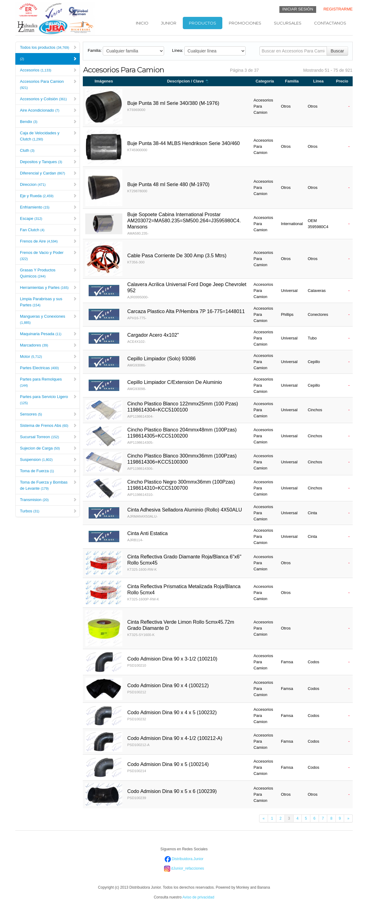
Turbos (48, 511)
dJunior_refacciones (184, 868)
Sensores (48, 414)
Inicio (142, 23)
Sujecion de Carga (48, 448)
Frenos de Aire (48, 241)
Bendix (48, 121)
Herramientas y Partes (48, 287)
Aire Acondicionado (48, 110)
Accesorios (48, 70)
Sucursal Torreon (48, 437)
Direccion (48, 184)
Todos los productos (48, 47)
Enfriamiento (48, 207)
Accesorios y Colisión (48, 99)
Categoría (264, 81)
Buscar (337, 50)
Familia (292, 81)
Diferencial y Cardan (48, 173)
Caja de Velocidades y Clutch (48, 136)
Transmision (48, 499)
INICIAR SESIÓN (297, 9)
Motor (48, 356)
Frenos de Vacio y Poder (48, 255)
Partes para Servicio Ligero (48, 399)
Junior (168, 23)
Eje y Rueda (48, 195)
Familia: (95, 50)
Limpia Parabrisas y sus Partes (48, 302)
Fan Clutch (48, 230)
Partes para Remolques (48, 382)
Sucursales (287, 23)
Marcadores (48, 345)
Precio (342, 81)
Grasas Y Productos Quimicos (48, 273)
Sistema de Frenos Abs (48, 425)
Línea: (177, 50)
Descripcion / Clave (188, 81)
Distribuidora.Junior (184, 859)
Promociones (245, 23)
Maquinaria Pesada (48, 333)
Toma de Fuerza (48, 471)
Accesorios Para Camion (48, 84)
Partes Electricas (48, 368)
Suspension (48, 459)
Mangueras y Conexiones (48, 319)
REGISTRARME (338, 9)
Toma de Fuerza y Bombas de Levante (48, 485)
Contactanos (330, 23)
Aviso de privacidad (198, 897)
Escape (48, 218)
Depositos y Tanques (48, 161)
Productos (202, 23)
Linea (318, 81)
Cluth (48, 150)
